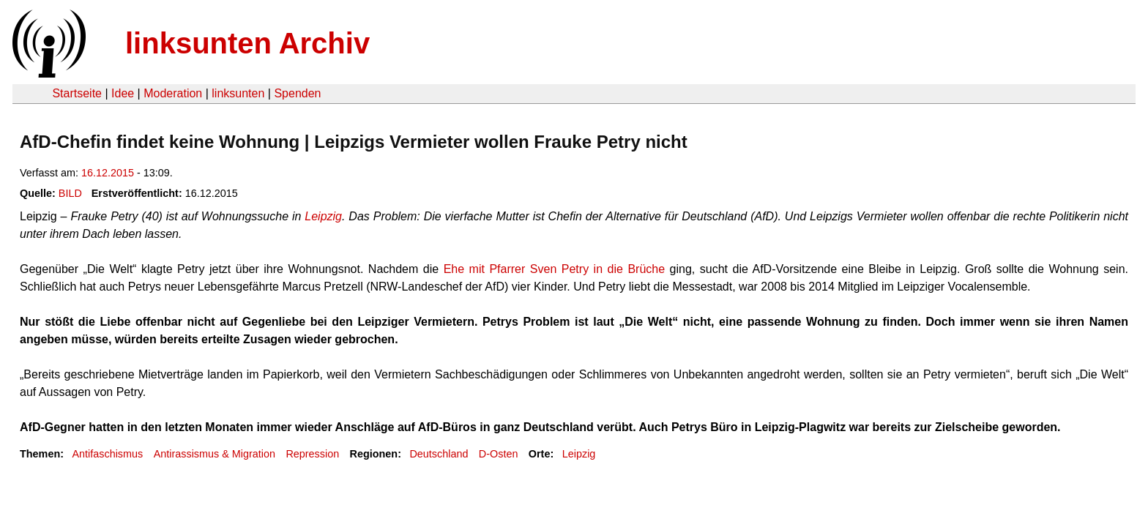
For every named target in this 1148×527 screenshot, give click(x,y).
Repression (312, 454)
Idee (122, 93)
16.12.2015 (107, 173)
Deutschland (438, 454)
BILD (70, 193)
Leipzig (323, 216)
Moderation (173, 93)
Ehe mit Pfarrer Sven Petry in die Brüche (554, 269)
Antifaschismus (107, 454)
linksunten (238, 93)
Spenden (297, 93)
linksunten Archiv (247, 43)
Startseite (77, 93)
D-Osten (498, 454)
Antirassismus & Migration (214, 454)
